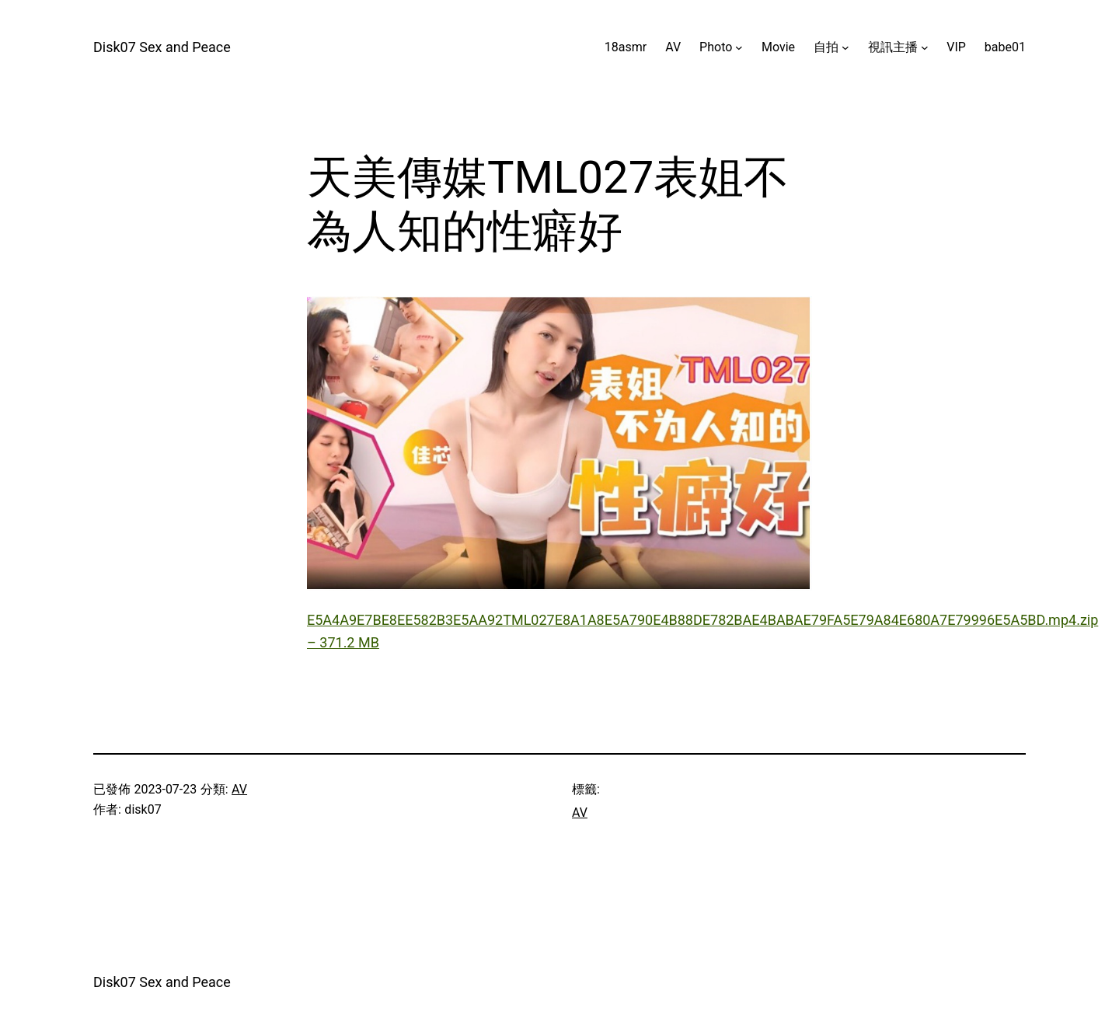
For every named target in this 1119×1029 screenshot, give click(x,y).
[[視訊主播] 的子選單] (925, 47)
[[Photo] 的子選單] (739, 47)
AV (239, 789)
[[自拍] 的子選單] (845, 47)
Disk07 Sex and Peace (162, 47)
